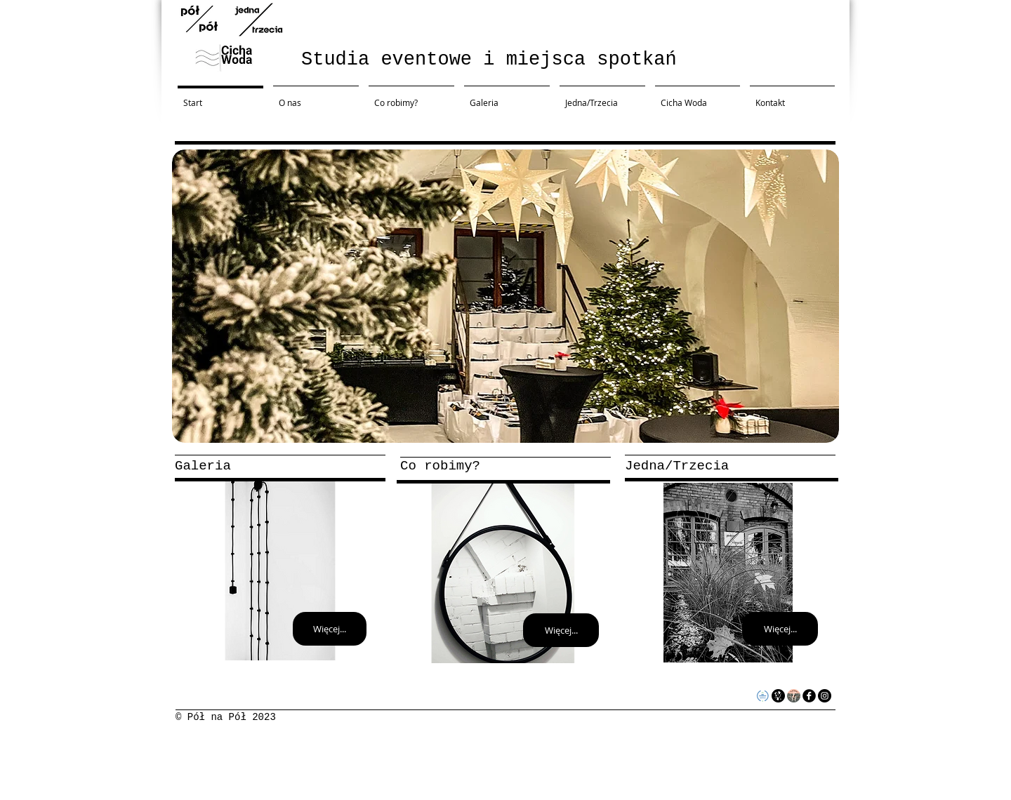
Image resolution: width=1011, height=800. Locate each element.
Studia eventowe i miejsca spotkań (489, 59)
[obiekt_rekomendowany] (762, 695)
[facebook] (809, 695)
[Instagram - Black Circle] (824, 695)
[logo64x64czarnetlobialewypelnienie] (778, 695)
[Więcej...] (329, 629)
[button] (505, 296)
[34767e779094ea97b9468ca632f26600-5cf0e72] (793, 695)
